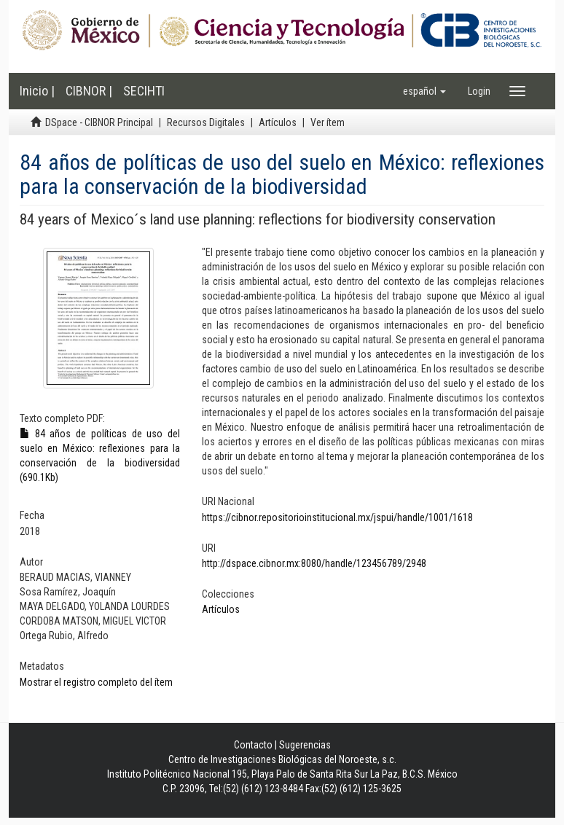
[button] (424, 91)
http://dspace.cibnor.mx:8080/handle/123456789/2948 (314, 563)
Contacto (253, 745)
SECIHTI (144, 90)
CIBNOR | (89, 90)
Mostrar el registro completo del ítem (96, 682)
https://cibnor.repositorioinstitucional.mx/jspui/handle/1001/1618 (337, 517)
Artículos (278, 122)
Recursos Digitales (206, 122)
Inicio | (37, 90)
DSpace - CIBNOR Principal (99, 122)
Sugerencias (305, 745)
